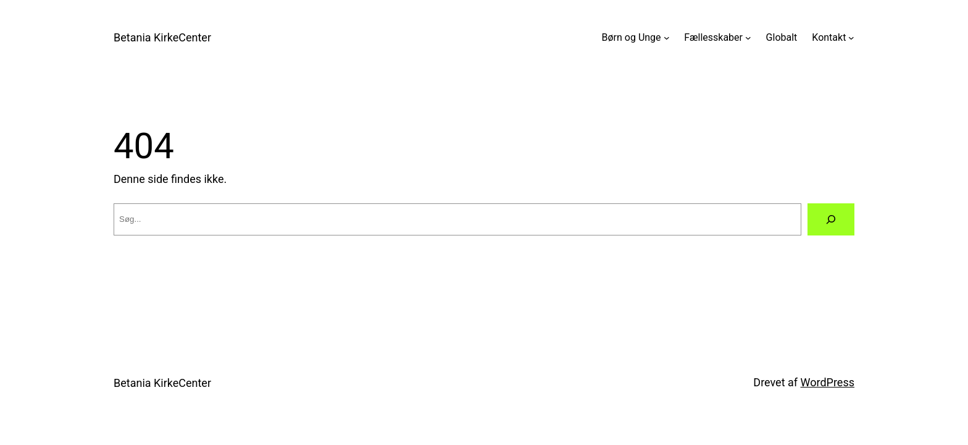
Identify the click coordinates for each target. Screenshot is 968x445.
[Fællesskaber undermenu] (748, 38)
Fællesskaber (713, 37)
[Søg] (830, 219)
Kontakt (829, 37)
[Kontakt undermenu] (851, 38)
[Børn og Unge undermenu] (667, 38)
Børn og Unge (631, 37)
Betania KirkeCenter (162, 37)
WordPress (827, 382)
